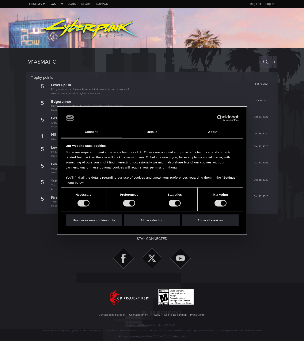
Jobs (72, 4)
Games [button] (55, 4)
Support (103, 4)
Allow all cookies (210, 220)
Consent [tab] (91, 132)
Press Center (197, 315)
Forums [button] (35, 4)
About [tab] (212, 132)
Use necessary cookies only (94, 220)
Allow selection (151, 220)
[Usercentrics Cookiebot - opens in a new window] (220, 118)
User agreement (138, 315)
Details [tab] (152, 132)
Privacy (156, 315)
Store (86, 4)
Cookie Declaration (175, 315)
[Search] (265, 62)
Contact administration (112, 315)
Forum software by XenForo (152, 336)
